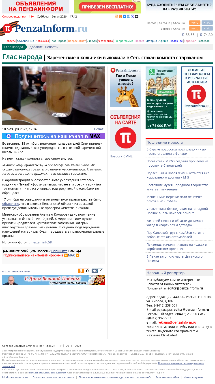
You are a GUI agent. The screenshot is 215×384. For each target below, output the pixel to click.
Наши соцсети (193, 377)
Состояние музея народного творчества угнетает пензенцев (177, 187)
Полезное (176, 41)
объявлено (10, 203)
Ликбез (92, 41)
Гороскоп (190, 41)
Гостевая (204, 41)
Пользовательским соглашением (47, 372)
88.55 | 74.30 (197, 34)
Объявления (25, 41)
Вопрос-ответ (77, 41)
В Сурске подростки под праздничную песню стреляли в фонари (176, 151)
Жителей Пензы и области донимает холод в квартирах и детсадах (174, 222)
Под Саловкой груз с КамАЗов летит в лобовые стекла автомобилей (175, 234)
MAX (71, 255)
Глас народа (58, 41)
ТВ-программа (123, 41)
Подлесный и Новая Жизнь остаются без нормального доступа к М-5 (177, 175)
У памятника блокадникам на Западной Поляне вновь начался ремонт (177, 211)
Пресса (139, 41)
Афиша (163, 41)
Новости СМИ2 (121, 156)
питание (16, 271)
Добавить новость (44, 47)
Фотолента (105, 41)
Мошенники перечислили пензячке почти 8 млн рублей (174, 199)
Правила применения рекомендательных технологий (115, 377)
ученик (26, 271)
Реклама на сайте (167, 377)
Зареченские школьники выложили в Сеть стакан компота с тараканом (125, 58)
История (151, 41)
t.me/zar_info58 (40, 242)
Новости (10, 41)
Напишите (59, 251)
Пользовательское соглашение (53, 377)
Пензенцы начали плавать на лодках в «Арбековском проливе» (176, 246)
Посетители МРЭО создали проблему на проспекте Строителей (177, 163)
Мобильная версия (15, 377)
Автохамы (42, 41)
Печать (99, 129)
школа (6, 271)
